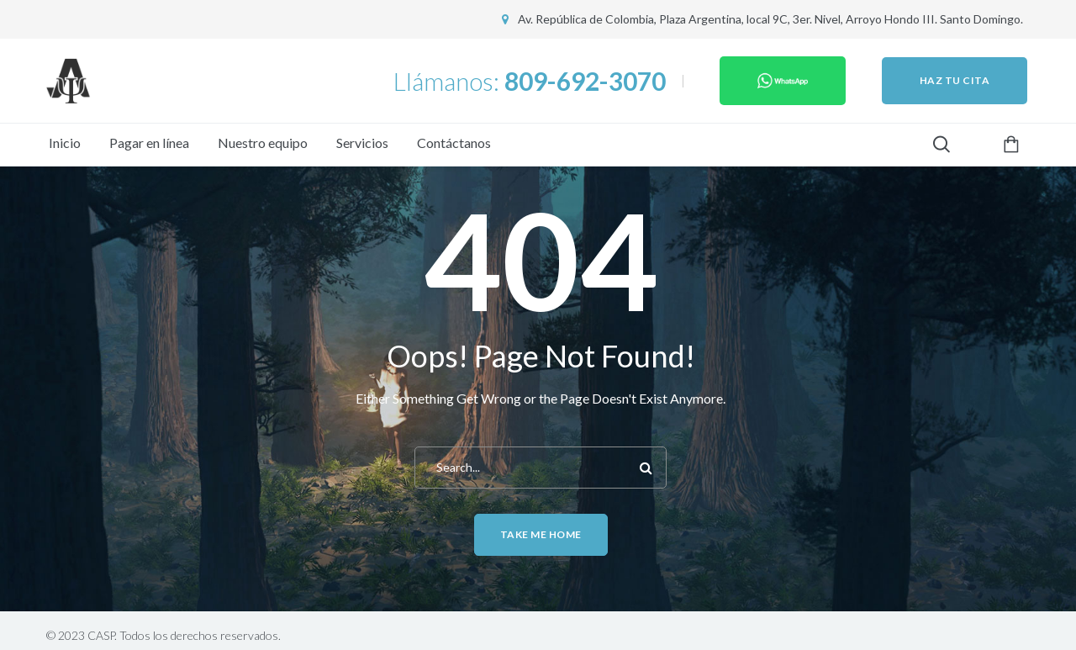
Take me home (541, 534)
